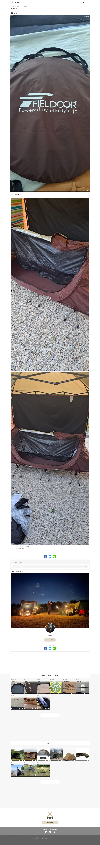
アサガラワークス (79, 681)
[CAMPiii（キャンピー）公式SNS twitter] (50, 832)
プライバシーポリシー (25, 838)
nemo (38, 764)
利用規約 (14, 838)
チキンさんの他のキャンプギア (50, 675)
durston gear (26, 764)
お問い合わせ (45, 838)
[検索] (84, 2)
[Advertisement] (50, 663)
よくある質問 (36, 838)
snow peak (51, 681)
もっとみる (50, 714)
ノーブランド (13, 681)
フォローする (50, 639)
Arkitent (12, 764)
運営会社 (53, 838)
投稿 (86, 566)
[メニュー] (87, 2)
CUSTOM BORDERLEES (67, 681)
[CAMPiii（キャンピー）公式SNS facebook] (46, 832)
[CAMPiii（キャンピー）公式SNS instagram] (54, 832)
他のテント (50, 743)
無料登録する (50, 822)
